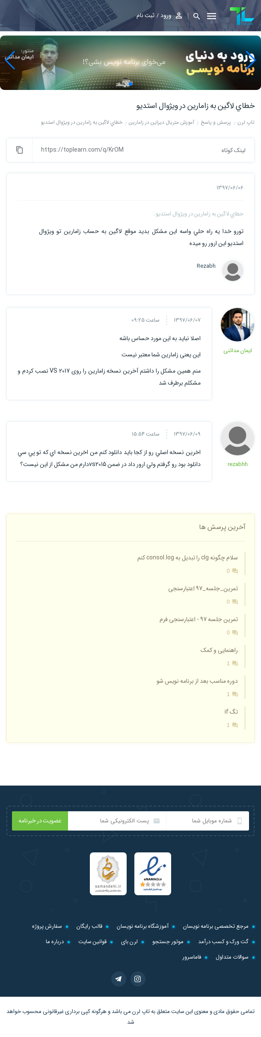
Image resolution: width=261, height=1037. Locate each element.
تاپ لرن (141, 1011)
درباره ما (55, 941)
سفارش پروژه (47, 926)
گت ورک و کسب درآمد (223, 941)
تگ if (231, 712)
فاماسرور (191, 957)
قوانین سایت (92, 941)
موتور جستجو (168, 941)
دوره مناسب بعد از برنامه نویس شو (197, 681)
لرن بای (129, 941)
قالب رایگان (89, 926)
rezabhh (238, 464)
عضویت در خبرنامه (40, 820)
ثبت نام (145, 15)
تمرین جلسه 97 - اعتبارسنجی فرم (199, 619)
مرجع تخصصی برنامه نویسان (216, 926)
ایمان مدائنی (237, 350)
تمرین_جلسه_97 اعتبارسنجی (203, 588)
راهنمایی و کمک (219, 650)
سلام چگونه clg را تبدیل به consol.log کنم (187, 557)
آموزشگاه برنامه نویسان (143, 926)
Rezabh (206, 266)
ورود (166, 15)
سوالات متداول (232, 957)
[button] (194, 16)
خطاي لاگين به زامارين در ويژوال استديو (195, 106)
